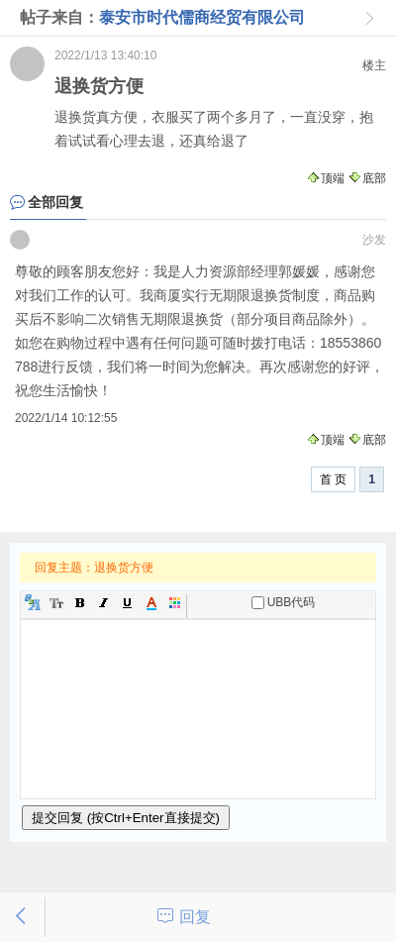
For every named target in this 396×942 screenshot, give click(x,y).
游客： (27, 64)
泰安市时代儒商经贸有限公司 (202, 17)
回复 (195, 916)
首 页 (333, 479)
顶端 (325, 178)
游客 (20, 240)
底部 (366, 178)
